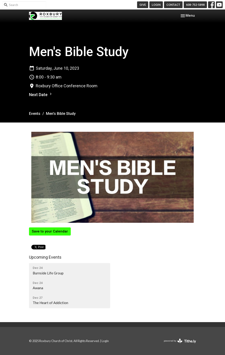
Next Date (41, 94)
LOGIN (156, 4)
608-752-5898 (195, 4)
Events (34, 113)
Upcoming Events (45, 257)
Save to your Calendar (50, 231)
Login (105, 341)
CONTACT (173, 4)
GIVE (142, 4)
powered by (180, 341)
